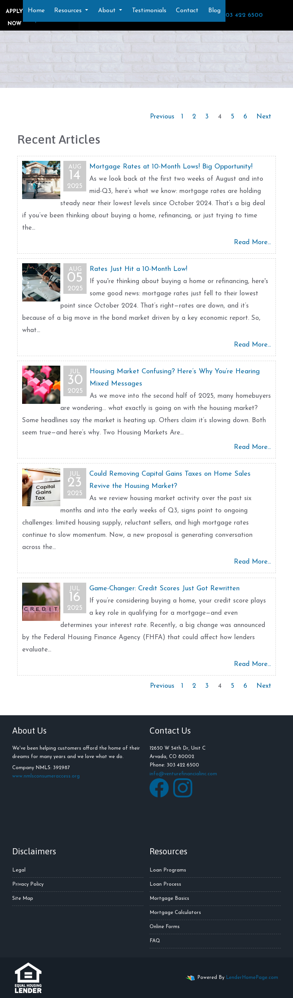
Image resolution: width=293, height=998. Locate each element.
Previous (162, 116)
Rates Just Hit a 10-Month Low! (138, 269)
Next (263, 116)
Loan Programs (168, 870)
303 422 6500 (239, 14)
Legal (19, 870)
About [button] (108, 11)
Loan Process (165, 884)
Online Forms (165, 926)
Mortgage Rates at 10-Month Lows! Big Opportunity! (171, 166)
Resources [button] (69, 11)
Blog (214, 11)
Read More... (252, 242)
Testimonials (149, 11)
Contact (187, 11)
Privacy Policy (27, 884)
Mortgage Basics (169, 898)
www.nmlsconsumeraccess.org (46, 776)
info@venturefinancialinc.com (183, 773)
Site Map (22, 898)
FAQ (155, 940)
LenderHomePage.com (252, 977)
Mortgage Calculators (175, 912)
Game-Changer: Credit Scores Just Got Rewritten (164, 588)
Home (36, 11)
